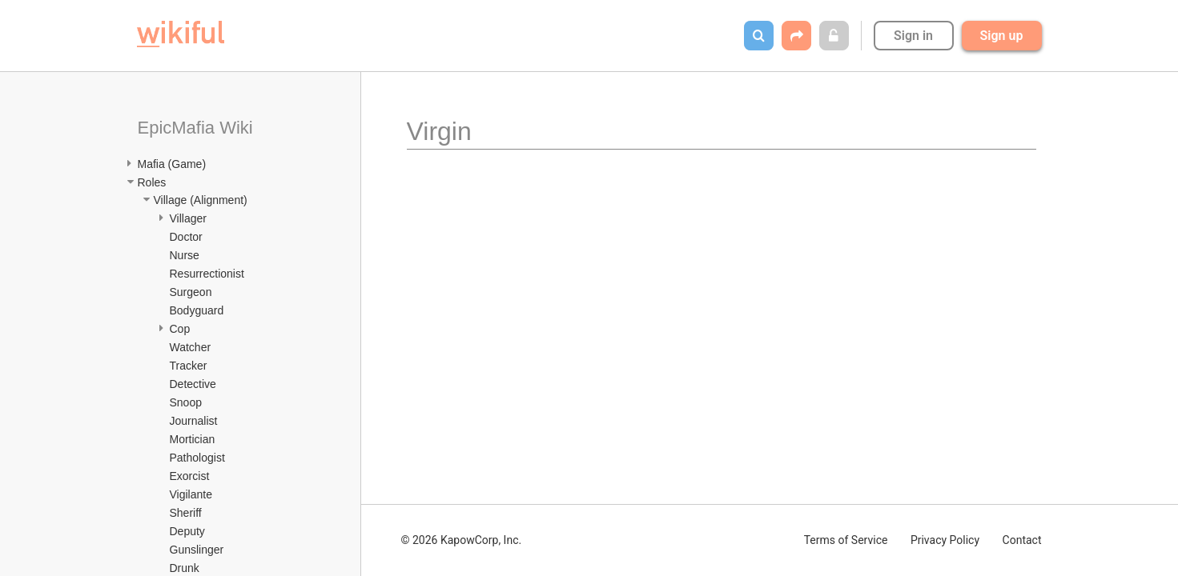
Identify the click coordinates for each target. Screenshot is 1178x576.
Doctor (186, 236)
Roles (152, 182)
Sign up (1001, 35)
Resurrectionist (207, 273)
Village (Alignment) (200, 200)
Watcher (190, 347)
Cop (180, 328)
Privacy (945, 540)
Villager (188, 218)
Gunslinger (197, 549)
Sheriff (186, 512)
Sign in (913, 35)
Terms (846, 540)
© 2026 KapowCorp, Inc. (461, 540)
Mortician (192, 439)
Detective (193, 384)
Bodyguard (197, 310)
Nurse (184, 255)
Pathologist (197, 457)
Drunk (184, 568)
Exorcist (190, 476)
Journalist (194, 420)
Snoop (186, 402)
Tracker (188, 365)
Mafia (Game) (172, 164)
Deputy (187, 531)
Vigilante (191, 494)
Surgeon (191, 292)
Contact (1022, 540)
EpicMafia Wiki (195, 128)
